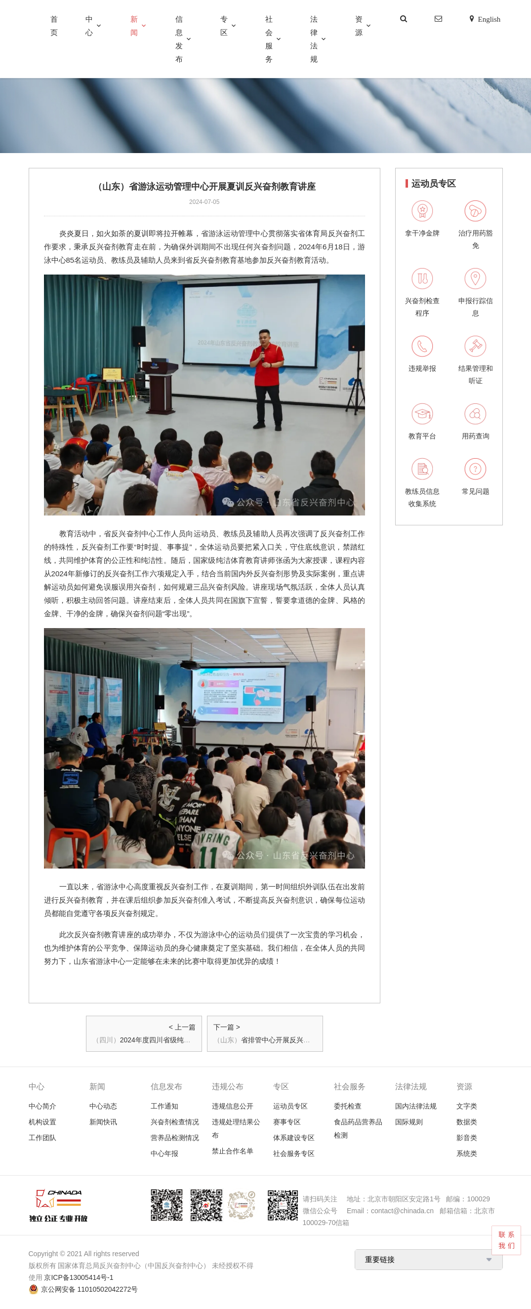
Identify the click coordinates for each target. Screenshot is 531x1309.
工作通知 (164, 1106)
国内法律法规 (416, 1106)
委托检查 (348, 1106)
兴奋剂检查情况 (175, 1122)
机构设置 (42, 1122)
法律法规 (314, 39)
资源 (359, 26)
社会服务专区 (294, 1153)
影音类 (466, 1138)
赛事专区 (287, 1122)
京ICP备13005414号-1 (78, 1277)
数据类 (466, 1122)
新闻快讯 (103, 1122)
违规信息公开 (232, 1106)
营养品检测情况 (175, 1138)
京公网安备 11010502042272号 (89, 1289)
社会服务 (269, 39)
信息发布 (179, 39)
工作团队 (42, 1138)
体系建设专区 (294, 1138)
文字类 (466, 1106)
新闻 (134, 26)
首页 (54, 26)
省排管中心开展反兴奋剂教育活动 (293, 1040)
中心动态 (103, 1106)
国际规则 (409, 1122)
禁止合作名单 (232, 1151)
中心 (89, 26)
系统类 (466, 1153)
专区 (224, 26)
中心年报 (164, 1153)
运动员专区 (290, 1106)
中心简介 (42, 1106)
